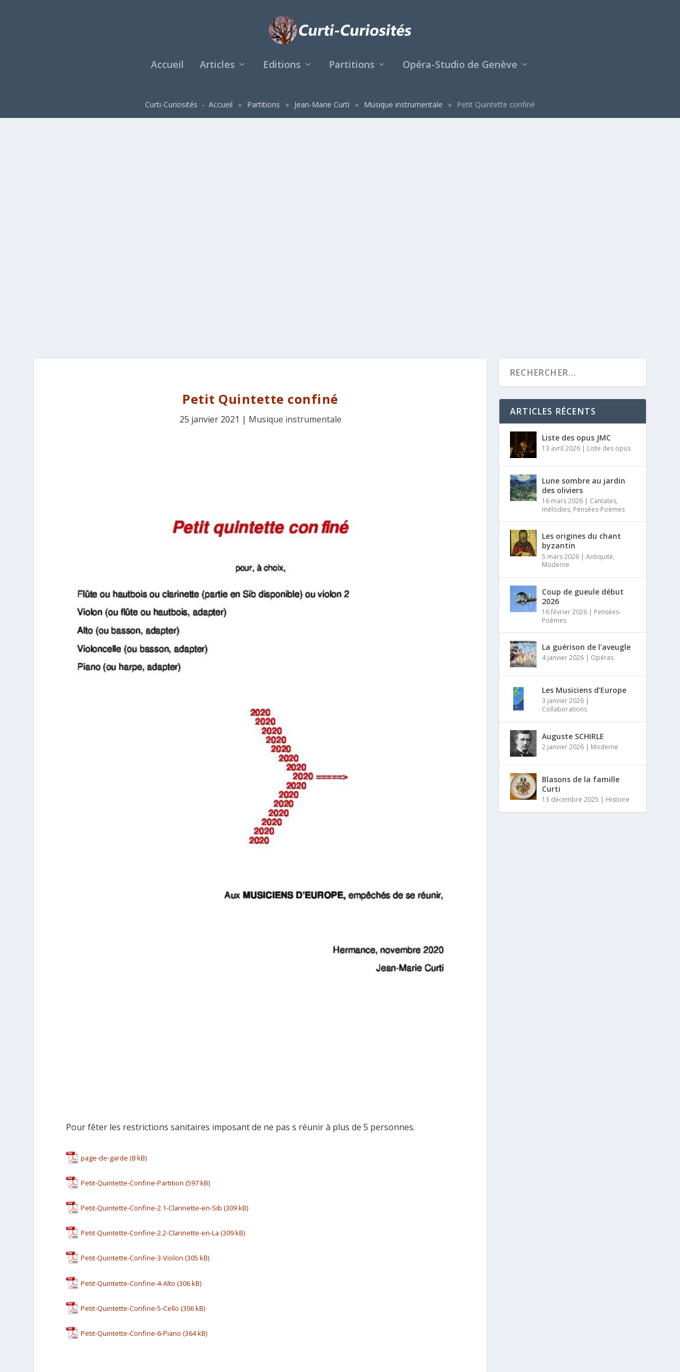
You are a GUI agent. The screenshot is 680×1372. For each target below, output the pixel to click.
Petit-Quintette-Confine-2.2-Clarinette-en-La (150, 1019)
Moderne (556, 351)
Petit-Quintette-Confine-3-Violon (132, 1044)
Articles (217, 71)
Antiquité (599, 343)
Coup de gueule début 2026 (583, 383)
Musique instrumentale (403, 110)
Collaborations (564, 496)
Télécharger (171, 944)
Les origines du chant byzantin (581, 327)
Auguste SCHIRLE (573, 523)
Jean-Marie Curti (322, 110)
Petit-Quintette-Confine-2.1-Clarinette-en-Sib (151, 995)
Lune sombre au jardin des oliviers (583, 272)
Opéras (602, 444)
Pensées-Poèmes (599, 295)
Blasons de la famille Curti (580, 570)
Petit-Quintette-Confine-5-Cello (130, 1094)
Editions (282, 71)
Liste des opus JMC (576, 224)
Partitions (352, 71)
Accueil (167, 71)
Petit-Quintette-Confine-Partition (132, 969)
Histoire (618, 586)
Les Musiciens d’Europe (584, 477)
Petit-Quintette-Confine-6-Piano (131, 1120)
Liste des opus (609, 234)
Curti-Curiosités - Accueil (189, 110)
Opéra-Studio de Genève (460, 71)
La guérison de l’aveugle (586, 434)
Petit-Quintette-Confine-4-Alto (128, 1069)
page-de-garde (104, 944)
